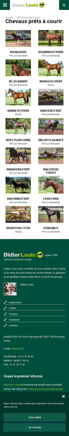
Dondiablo (50, 228)
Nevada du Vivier (51, 81)
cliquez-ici (17, 348)
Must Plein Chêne (18, 140)
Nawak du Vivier (18, 110)
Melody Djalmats (50, 140)
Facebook (14, 319)
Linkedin (13, 325)
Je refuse (34, 427)
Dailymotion (15, 302)
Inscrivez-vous (12, 384)
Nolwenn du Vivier (50, 52)
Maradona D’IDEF (18, 169)
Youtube (13, 314)
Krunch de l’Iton (18, 228)
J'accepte (34, 417)
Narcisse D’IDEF (50, 110)
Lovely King (51, 198)
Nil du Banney (18, 81)
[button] (63, 397)
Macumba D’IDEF (18, 198)
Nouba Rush (18, 52)
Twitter (12, 308)
